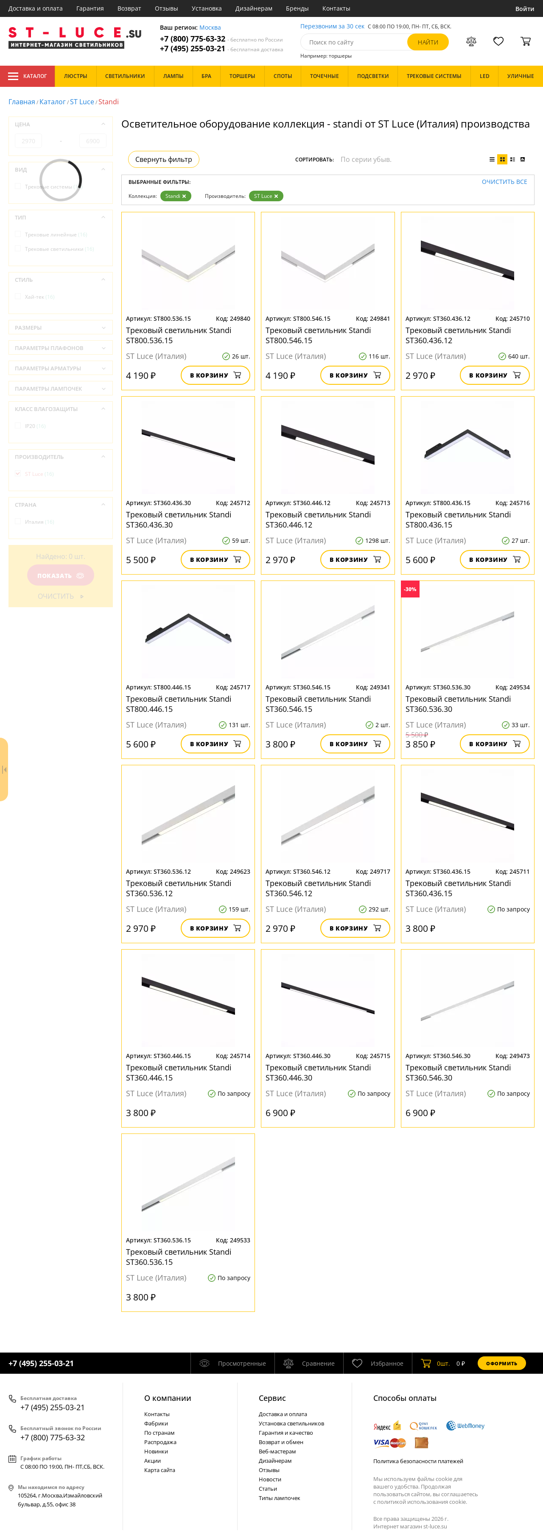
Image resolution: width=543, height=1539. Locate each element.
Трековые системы (54, 186)
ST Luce (82, 101)
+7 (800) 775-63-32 (221, 39)
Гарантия (90, 8)
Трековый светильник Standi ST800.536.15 (179, 335)
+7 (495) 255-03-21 (221, 48)
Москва (210, 27)
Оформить (502, 1363)
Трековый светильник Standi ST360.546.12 (318, 888)
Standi (175, 196)
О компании (167, 1398)
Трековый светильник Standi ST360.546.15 (318, 704)
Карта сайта (159, 1470)
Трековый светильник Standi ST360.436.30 (179, 519)
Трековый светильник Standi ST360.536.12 (179, 888)
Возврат (129, 8)
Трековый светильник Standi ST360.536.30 (458, 704)
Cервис (272, 1398)
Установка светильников (291, 1423)
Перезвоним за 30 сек (332, 26)
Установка (207, 8)
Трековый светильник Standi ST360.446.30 (318, 1072)
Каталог (27, 76)
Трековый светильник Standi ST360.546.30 (458, 1072)
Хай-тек (40, 296)
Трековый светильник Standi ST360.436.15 (458, 888)
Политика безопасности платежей (418, 1461)
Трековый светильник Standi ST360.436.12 (458, 335)
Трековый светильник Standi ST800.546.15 (318, 335)
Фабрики (156, 1423)
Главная (21, 101)
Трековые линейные (56, 234)
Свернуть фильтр (163, 159)
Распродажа (160, 1442)
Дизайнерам (253, 8)
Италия (39, 521)
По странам (159, 1432)
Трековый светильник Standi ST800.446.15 (179, 704)
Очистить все (504, 182)
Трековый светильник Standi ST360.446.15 (179, 1072)
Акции (152, 1460)
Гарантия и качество (286, 1432)
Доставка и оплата (35, 8)
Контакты (336, 8)
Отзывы (166, 8)
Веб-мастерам (277, 1451)
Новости (270, 1479)
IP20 (35, 426)
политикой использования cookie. (422, 1502)
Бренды (297, 8)
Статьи (268, 1488)
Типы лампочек (279, 1498)
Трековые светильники (59, 249)
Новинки (156, 1451)
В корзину (215, 375)
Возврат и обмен (281, 1442)
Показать (60, 576)
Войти (525, 9)
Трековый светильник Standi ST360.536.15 (179, 1257)
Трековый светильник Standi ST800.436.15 (458, 519)
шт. (435, 1363)
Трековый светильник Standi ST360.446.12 (318, 519)
